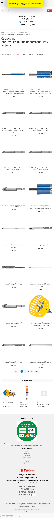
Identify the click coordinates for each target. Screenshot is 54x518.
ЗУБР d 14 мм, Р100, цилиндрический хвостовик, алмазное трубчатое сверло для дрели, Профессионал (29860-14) (40, 91)
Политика (27, 464)
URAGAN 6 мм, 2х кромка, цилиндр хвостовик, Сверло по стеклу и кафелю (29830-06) (40, 362)
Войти (3, 515)
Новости (27, 451)
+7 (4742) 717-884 (27, 16)
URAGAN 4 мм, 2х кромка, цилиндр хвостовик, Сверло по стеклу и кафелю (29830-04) (40, 284)
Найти (50, 11)
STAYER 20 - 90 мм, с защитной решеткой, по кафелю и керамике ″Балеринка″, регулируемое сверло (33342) (40, 323)
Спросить (23, 24)
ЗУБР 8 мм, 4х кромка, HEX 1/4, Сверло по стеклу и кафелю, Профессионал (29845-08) (13, 130)
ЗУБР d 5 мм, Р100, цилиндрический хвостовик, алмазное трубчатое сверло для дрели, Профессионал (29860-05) (13, 91)
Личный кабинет (27, 461)
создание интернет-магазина (31, 509)
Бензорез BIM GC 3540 (8, 402)
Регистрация (9, 515)
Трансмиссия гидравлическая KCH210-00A (43, 404)
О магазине (27, 453)
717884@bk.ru (28, 21)
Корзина (4, 516)
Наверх (25, 511)
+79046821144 (27, 19)
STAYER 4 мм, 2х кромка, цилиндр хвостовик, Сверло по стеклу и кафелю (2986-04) (13, 245)
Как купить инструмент (27, 457)
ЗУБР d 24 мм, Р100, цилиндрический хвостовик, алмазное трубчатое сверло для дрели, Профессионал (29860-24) (40, 206)
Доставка (27, 455)
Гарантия (27, 459)
